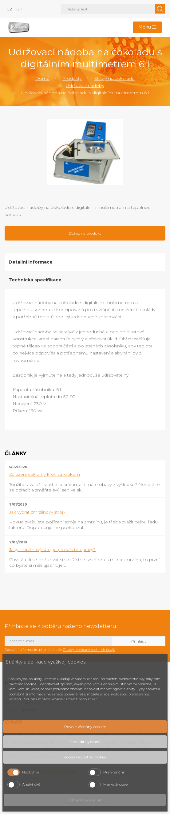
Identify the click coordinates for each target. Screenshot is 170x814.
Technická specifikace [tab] (35, 280)
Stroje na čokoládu (114, 78)
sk (19, 9)
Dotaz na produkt (85, 233)
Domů (42, 78)
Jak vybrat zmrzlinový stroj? (37, 512)
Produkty (72, 78)
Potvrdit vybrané (85, 741)
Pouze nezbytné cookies (85, 757)
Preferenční (113, 772)
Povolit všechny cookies (85, 726)
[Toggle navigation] (147, 27)
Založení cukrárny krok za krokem (44, 474)
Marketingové (115, 784)
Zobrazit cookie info (84, 800)
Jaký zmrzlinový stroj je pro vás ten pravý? (52, 549)
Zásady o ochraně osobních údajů (89, 650)
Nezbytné (30, 772)
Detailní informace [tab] (31, 262)
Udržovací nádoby (85, 85)
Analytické (31, 784)
